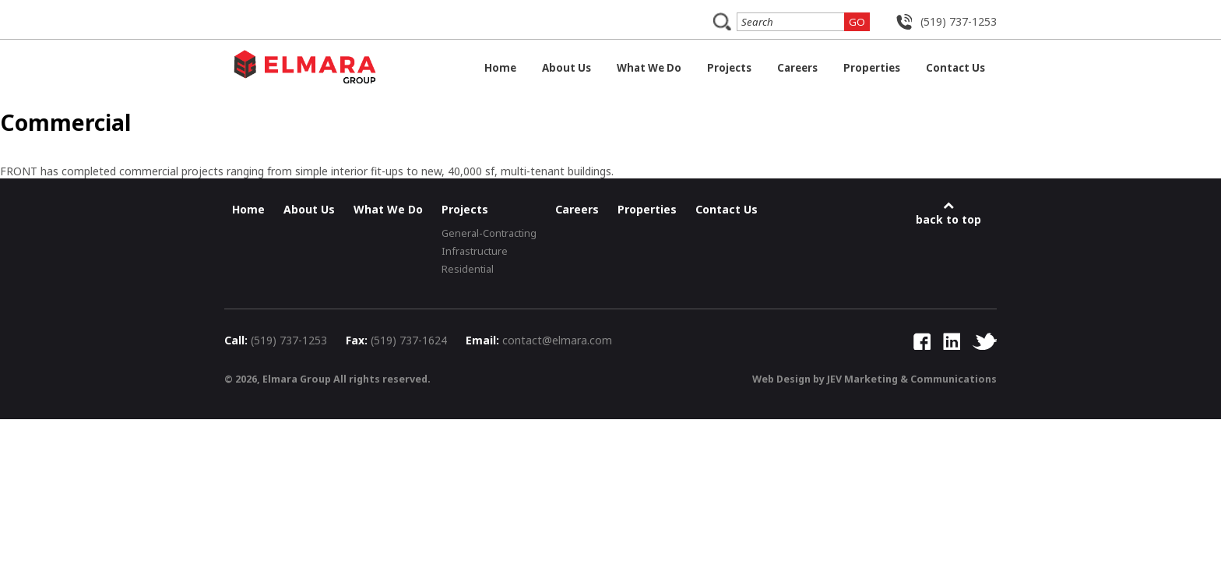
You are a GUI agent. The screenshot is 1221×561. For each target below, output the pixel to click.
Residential (468, 269)
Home (500, 68)
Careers (797, 68)
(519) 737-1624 (409, 340)
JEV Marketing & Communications (912, 379)
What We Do (649, 68)
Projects (729, 68)
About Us (566, 68)
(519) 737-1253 (958, 21)
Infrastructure (475, 251)
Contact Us (955, 68)
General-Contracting (489, 233)
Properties (871, 68)
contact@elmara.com (557, 340)
